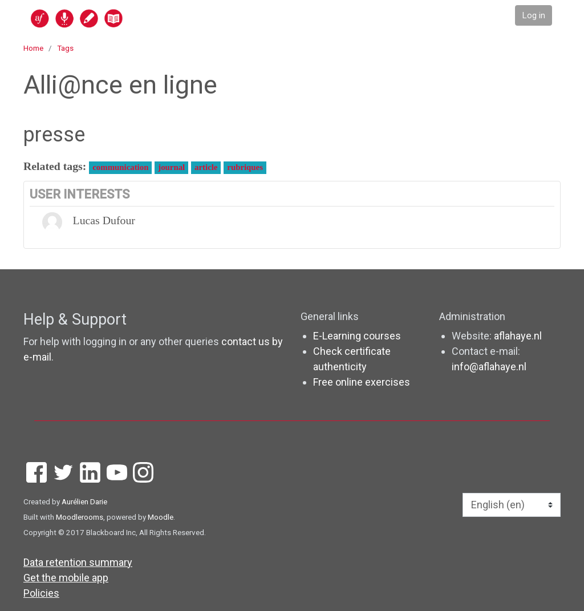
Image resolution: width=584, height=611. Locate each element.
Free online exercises (361, 382)
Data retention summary (77, 562)
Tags (65, 47)
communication (120, 167)
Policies (41, 593)
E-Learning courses (357, 336)
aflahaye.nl (518, 336)
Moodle (160, 516)
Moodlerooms (79, 516)
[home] (120, 18)
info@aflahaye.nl (489, 367)
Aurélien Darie (84, 501)
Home (33, 47)
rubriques (245, 167)
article (205, 167)
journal (171, 167)
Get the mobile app (65, 578)
